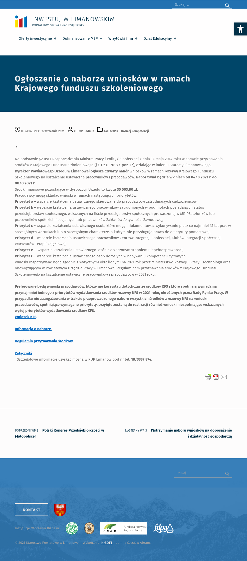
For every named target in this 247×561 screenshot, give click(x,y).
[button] (240, 28)
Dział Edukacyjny (160, 38)
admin (90, 131)
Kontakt (31, 510)
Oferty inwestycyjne (38, 38)
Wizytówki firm (123, 38)
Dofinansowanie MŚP (83, 38)
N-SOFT (107, 543)
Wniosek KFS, (26, 317)
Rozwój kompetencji (135, 131)
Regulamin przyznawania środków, (44, 341)
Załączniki (23, 353)
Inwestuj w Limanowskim (73, 19)
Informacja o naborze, (33, 329)
